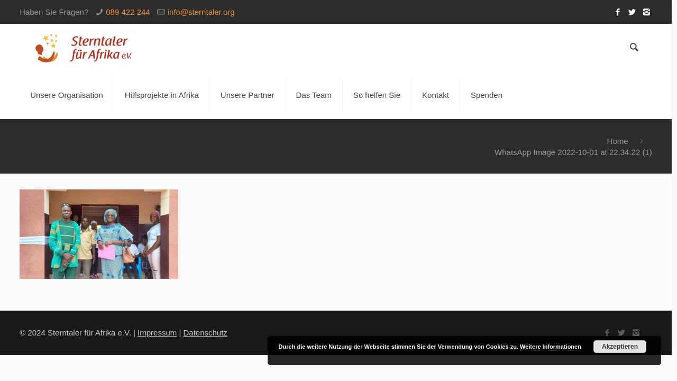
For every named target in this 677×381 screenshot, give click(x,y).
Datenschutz (205, 332)
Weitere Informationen (550, 346)
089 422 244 (128, 11)
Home (617, 141)
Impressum (157, 332)
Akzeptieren (620, 346)
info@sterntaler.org (201, 11)
